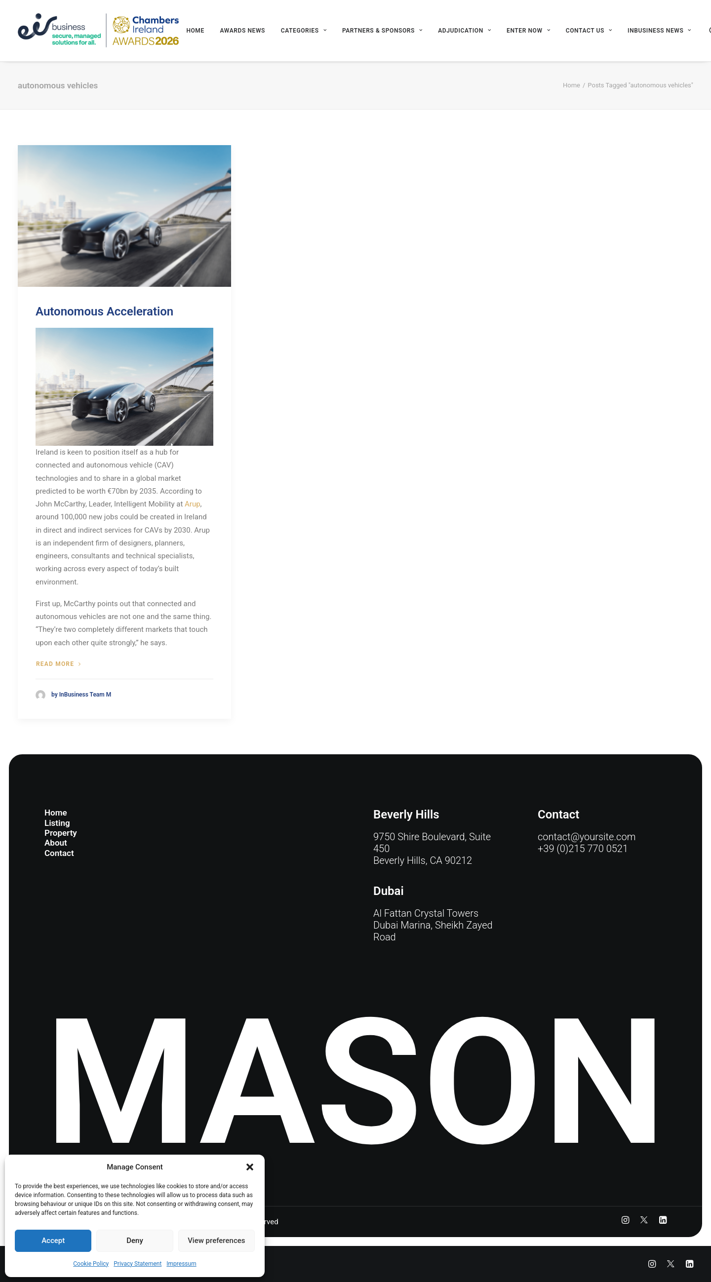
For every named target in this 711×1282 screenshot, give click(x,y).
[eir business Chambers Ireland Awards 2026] (98, 30)
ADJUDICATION (464, 30)
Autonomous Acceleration (104, 311)
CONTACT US (589, 30)
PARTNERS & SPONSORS (382, 30)
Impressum (181, 1263)
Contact (59, 853)
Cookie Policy (91, 1263)
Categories (303, 30)
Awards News (242, 30)
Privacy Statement (137, 1263)
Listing (57, 823)
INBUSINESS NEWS (659, 30)
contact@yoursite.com (586, 837)
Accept (53, 1240)
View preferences (216, 1240)
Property (60, 833)
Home (195, 30)
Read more (58, 663)
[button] (250, 1167)
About (55, 843)
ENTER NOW (528, 30)
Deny (134, 1240)
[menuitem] (195, 30)
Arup (192, 504)
